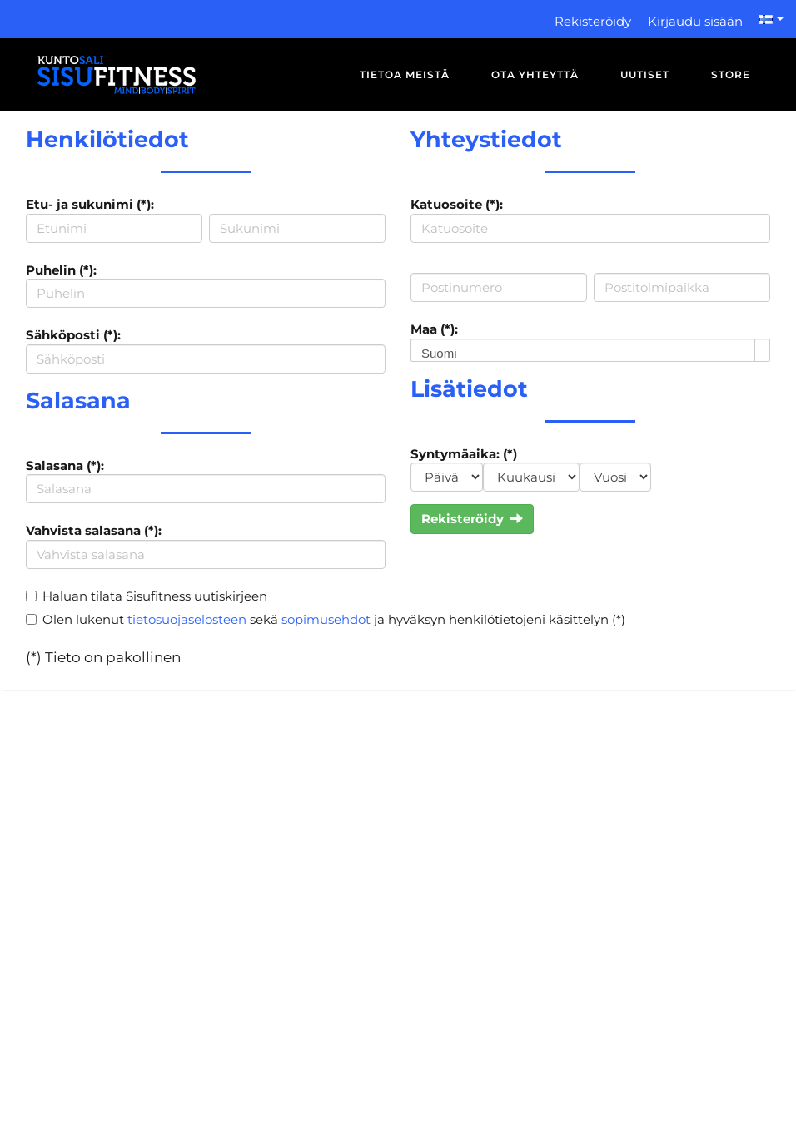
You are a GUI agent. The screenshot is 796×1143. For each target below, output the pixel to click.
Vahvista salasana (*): (94, 530)
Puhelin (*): (61, 270)
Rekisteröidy (593, 21)
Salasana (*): (65, 465)
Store (730, 74)
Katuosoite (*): (456, 204)
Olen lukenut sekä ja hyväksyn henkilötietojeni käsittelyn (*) (333, 619)
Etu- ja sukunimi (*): (90, 204)
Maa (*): (434, 329)
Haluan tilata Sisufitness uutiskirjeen (154, 596)
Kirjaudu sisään (695, 21)
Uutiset (644, 74)
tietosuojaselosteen (186, 619)
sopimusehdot (326, 619)
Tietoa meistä (405, 74)
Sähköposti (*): (73, 335)
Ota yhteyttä (535, 74)
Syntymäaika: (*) (463, 454)
